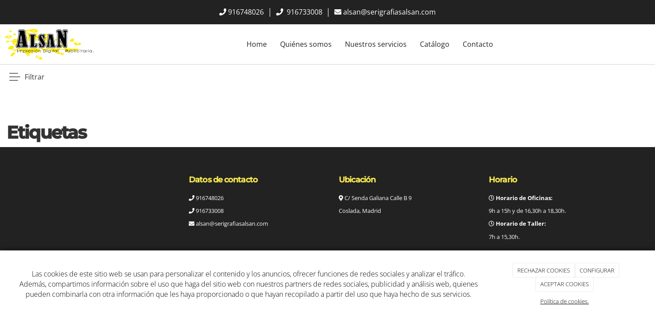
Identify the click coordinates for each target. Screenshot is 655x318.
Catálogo (434, 44)
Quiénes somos (306, 44)
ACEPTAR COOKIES (564, 284)
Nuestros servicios (376, 44)
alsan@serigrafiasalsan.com (389, 12)
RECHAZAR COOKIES (543, 270)
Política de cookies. (564, 301)
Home (257, 44)
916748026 (246, 12)
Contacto (478, 44)
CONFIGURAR (597, 270)
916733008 (303, 12)
